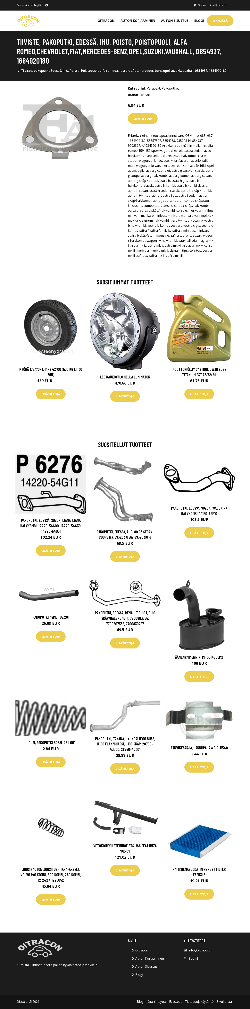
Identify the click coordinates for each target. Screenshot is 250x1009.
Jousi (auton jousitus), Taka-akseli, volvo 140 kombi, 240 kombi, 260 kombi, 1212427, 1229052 (51, 874)
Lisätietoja (143, 118)
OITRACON (106, 21)
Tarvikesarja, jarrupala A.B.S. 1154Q (199, 747)
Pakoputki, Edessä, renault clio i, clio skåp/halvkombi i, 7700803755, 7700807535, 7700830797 (125, 618)
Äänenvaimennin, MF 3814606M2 (199, 657)
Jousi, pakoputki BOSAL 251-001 (51, 742)
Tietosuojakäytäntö (199, 1001)
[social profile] (47, 5)
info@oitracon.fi (220, 5)
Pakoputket (170, 88)
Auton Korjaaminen (149, 958)
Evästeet (175, 1001)
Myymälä (220, 21)
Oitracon (141, 950)
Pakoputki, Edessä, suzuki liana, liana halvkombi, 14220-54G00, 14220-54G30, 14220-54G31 (50, 525)
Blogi (199, 21)
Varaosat (153, 88)
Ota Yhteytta (157, 1001)
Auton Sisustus (146, 966)
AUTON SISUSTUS (174, 21)
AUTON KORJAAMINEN (138, 21)
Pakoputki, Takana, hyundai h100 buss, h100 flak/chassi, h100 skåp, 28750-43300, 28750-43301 (125, 744)
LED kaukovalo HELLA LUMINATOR (125, 376)
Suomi (202, 5)
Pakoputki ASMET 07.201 (51, 617)
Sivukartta (224, 1001)
